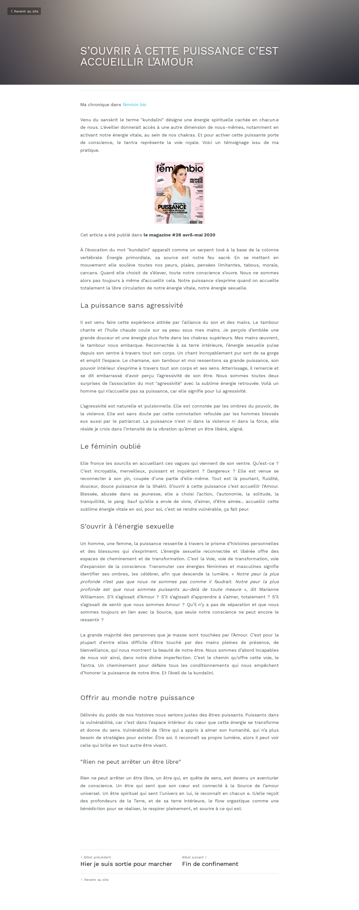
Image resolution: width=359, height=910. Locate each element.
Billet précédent (95, 857)
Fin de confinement (210, 863)
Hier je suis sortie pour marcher (126, 863)
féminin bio (134, 104)
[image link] (179, 193)
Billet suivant (194, 857)
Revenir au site (24, 11)
